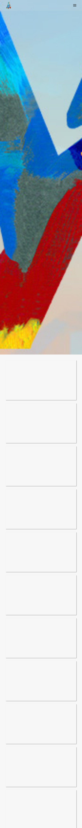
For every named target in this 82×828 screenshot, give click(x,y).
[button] (74, 5)
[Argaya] (8, 5)
